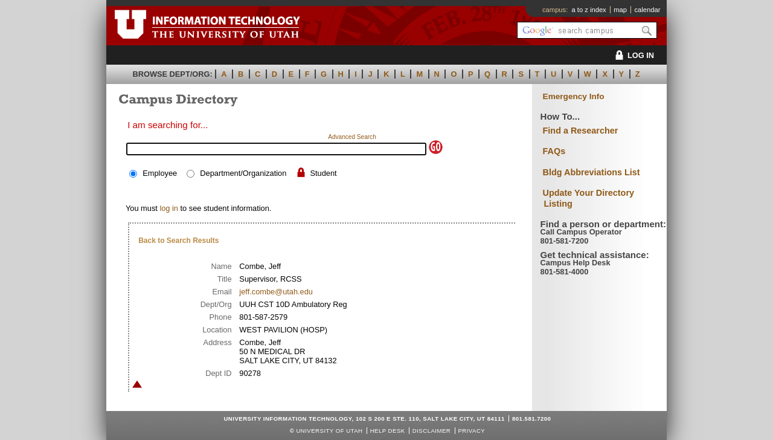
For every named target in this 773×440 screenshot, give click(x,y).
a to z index (589, 9)
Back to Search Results (178, 240)
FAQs (554, 151)
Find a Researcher (580, 130)
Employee (160, 173)
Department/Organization (243, 173)
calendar (647, 9)
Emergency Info (574, 96)
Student (323, 173)
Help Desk (387, 430)
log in (168, 208)
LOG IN (632, 55)
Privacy (471, 430)
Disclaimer (431, 430)
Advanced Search (352, 137)
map (620, 9)
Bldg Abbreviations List (591, 172)
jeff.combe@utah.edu (276, 291)
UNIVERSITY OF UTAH (329, 430)
